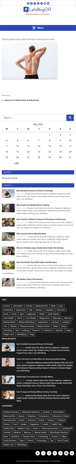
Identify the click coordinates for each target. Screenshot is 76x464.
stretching (7, 330)
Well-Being (28, 199)
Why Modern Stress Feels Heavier (30, 279)
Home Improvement (49, 428)
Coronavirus (44, 416)
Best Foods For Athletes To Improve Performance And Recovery (41, 219)
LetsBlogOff (42, 211)
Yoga (32, 334)
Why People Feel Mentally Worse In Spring (33, 205)
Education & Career (60, 416)
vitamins (59, 330)
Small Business (10, 440)
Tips (22, 199)
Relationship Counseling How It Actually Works (35, 377)
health (19, 196)
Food (58, 222)
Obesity (19, 271)
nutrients (53, 225)
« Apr (16, 163)
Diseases (50, 310)
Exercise (46, 194)
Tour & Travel (62, 440)
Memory (56, 211)
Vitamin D (48, 330)
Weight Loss (28, 228)
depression (21, 310)
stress (54, 242)
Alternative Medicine (34, 363)
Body (40, 194)
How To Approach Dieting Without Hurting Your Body (37, 392)
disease (39, 310)
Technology (42, 440)
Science (54, 436)
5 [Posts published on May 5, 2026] (17, 140)
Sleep (45, 242)
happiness (61, 194)
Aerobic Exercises (31, 194)
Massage (57, 318)
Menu (38, 27)
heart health (26, 268)
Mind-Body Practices (64, 268)
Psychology (31, 213)
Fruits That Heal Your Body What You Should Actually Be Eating (41, 359)
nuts (5, 326)
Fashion (50, 420)
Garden (24, 365)
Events (22, 420)
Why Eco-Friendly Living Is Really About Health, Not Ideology (40, 248)
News (5, 436)
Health (68, 194)
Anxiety (30, 208)
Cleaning (36, 251)
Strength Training (33, 271)
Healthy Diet (31, 225)
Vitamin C (36, 330)
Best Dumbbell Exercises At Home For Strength (35, 191)
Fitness (52, 222)
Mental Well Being (33, 285)
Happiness (53, 194)
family (6, 314)
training (25, 330)
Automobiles (58, 412)
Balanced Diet (34, 222)
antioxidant (18, 306)
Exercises (51, 208)
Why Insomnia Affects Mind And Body (31, 234)
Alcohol (6, 306)
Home (43, 239)
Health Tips (26, 196)
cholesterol (8, 310)
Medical (65, 239)
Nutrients (46, 225)
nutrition (66, 322)
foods (62, 222)
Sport (18, 199)
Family (52, 282)
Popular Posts (65, 196)
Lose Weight (30, 318)
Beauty (38, 282)
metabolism (52, 268)
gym (22, 314)
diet (40, 251)
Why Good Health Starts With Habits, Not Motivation (37, 262)
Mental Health (65, 211)
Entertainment (9, 420)
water (68, 330)
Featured (61, 420)
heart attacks (54, 314)
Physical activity (53, 196)
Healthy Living (35, 196)
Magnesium (44, 318)
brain (45, 208)
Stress (49, 242)
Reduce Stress (43, 326)
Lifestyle (44, 196)
